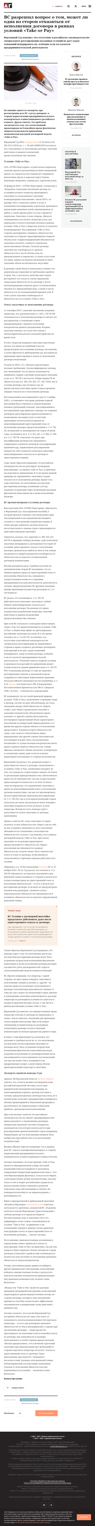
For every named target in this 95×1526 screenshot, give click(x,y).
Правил (12, 684)
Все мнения (76, 135)
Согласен (84, 1517)
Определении (32, 142)
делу (24, 145)
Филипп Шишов (45, 1078)
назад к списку (15, 1388)
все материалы (76, 221)
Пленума (43, 867)
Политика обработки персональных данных (47, 1481)
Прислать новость (46, 1413)
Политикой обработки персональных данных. (33, 1522)
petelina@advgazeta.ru (58, 1446)
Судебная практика (28, 55)
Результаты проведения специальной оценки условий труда (47, 1483)
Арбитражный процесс (30, 59)
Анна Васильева (35, 1204)
